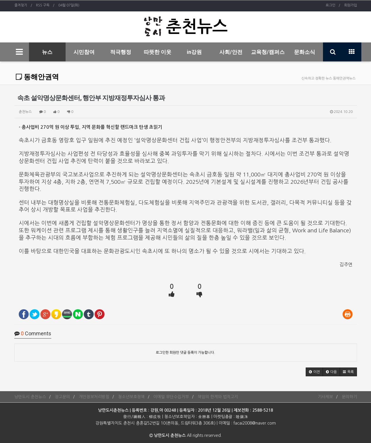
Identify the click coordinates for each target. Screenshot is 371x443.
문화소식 (304, 52)
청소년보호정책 (131, 397)
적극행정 (120, 52)
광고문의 (62, 397)
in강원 (194, 52)
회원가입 (350, 5)
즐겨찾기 (20, 5)
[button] (314, 372)
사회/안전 (230, 52)
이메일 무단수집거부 (171, 397)
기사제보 (325, 397)
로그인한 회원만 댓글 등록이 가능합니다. (185, 352)
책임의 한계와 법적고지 (218, 397)
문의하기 (349, 397)
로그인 (330, 5)
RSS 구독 (42, 5)
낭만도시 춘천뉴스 (30, 397)
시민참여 (84, 52)
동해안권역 (37, 77)
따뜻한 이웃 (157, 52)
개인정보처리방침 (94, 397)
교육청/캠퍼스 (268, 52)
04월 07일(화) (68, 5)
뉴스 (47, 52)
